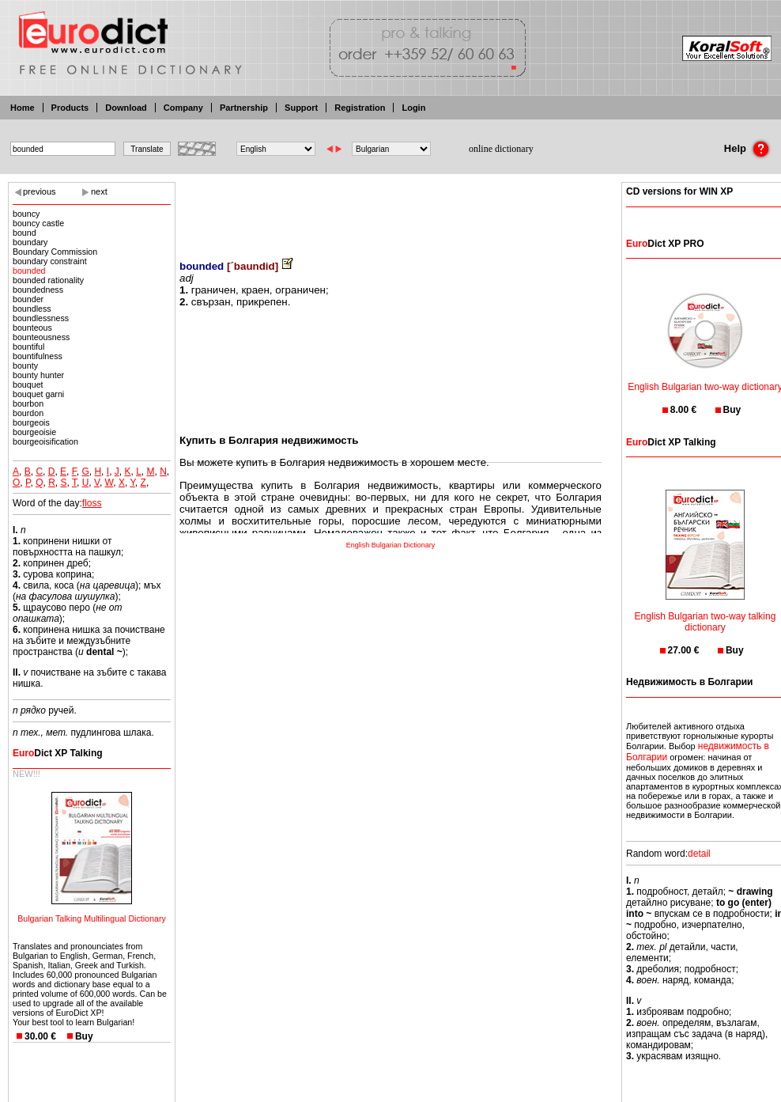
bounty (25, 365)
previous (39, 191)
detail (699, 853)
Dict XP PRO (665, 243)
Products (70, 107)
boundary (30, 242)
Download (126, 107)
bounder (28, 299)
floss (92, 503)
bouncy (26, 213)
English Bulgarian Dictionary (391, 545)
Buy (84, 1036)
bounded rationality (48, 280)
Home (22, 107)
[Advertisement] (390, 209)
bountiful (28, 346)
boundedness (38, 289)
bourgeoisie (34, 432)
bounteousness (41, 337)
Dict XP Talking (58, 753)
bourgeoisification (45, 441)
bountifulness (37, 356)
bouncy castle (38, 223)
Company (183, 107)
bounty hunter (38, 375)
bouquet (28, 384)
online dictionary (501, 148)
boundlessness (41, 318)
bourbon (28, 403)
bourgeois (31, 422)
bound (24, 232)
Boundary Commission (55, 251)
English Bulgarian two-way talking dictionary (705, 612)
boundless (32, 308)
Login (413, 107)
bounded (29, 270)
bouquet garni (38, 394)
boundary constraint (50, 261)
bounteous (32, 327)
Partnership (244, 107)
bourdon (28, 413)
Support (301, 107)
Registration (359, 107)
